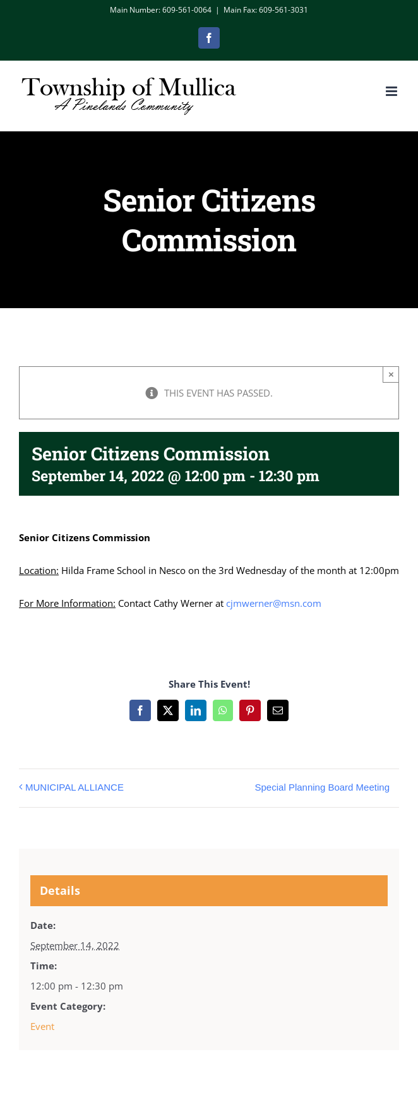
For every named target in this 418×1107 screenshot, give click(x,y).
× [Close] (391, 374)
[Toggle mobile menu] (392, 91)
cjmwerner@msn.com (273, 603)
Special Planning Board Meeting (322, 787)
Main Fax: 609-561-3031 (266, 9)
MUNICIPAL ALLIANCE (74, 787)
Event (42, 1026)
